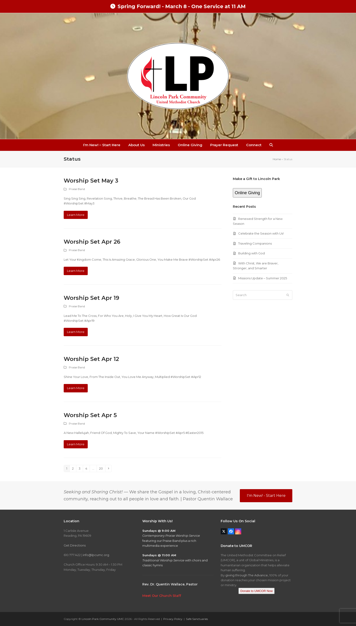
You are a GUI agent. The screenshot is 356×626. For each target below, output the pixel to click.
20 (102, 468)
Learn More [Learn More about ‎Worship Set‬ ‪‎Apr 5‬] (75, 444)
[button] (271, 145)
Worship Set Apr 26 (92, 241)
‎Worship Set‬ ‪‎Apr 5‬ (90, 415)
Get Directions (75, 545)
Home (277, 159)
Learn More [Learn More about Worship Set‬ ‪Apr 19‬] (75, 332)
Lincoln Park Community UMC (103, 619)
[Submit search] (287, 295)
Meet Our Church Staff (161, 596)
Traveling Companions (255, 243)
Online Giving (247, 192)
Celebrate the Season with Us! (261, 233)
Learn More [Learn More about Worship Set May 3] (75, 215)
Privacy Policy (172, 619)
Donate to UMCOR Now (256, 591)
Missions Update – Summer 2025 (262, 278)
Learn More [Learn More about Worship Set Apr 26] (75, 271)
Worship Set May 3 (91, 180)
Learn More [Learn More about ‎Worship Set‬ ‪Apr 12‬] (75, 388)
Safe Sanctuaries (197, 619)
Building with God (251, 253)
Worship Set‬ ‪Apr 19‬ (91, 297)
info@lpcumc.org (96, 555)
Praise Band (77, 189)
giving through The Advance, (247, 575)
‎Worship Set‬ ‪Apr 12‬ (91, 359)
